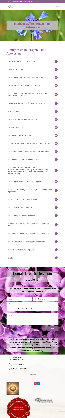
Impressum (29, 376)
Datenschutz (35, 376)
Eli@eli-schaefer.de (20, 369)
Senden (52, 329)
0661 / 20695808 (13, 1)
